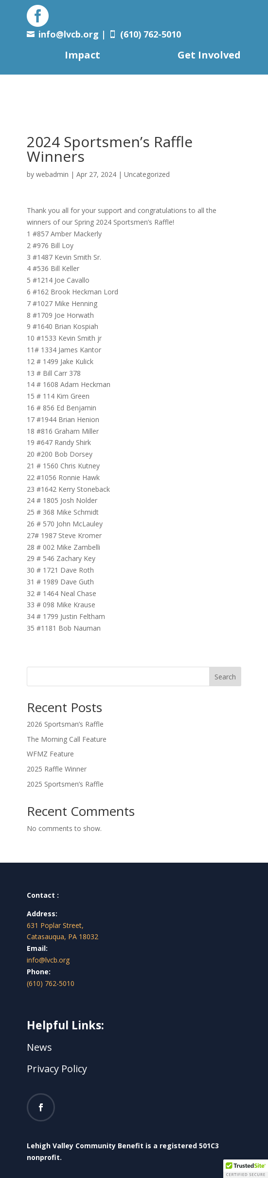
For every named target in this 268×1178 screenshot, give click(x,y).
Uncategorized (147, 174)
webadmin (52, 174)
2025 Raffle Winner (57, 768)
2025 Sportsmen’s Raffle (65, 784)
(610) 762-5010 (50, 983)
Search (225, 676)
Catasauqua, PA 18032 (62, 936)
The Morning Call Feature (67, 739)
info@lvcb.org (68, 34)
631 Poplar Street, (55, 925)
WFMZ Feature (50, 753)
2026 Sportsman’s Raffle (65, 724)
